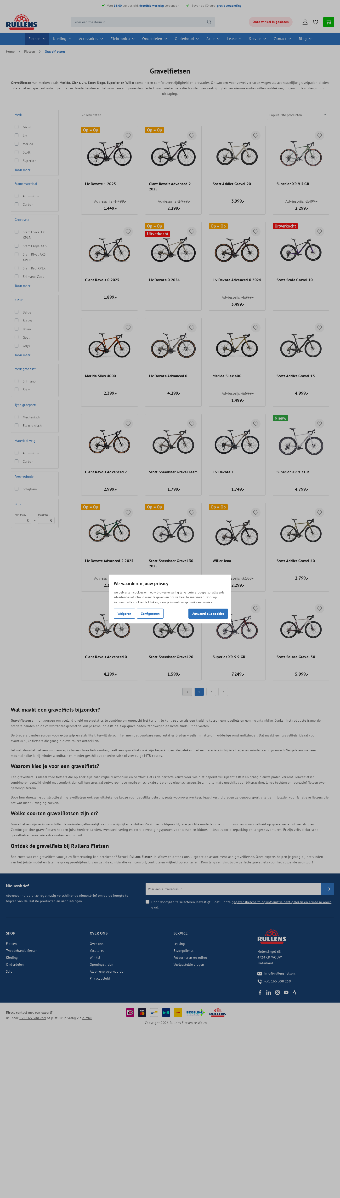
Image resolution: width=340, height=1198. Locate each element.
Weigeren (124, 613)
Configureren (150, 613)
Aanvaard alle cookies (208, 613)
